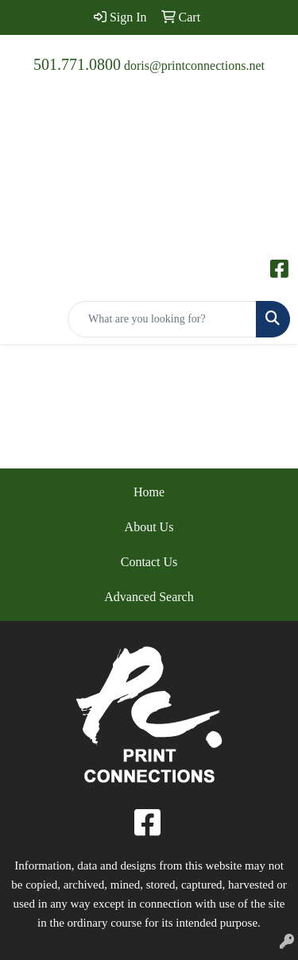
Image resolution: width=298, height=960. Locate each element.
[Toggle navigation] (24, 319)
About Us (149, 527)
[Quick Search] (162, 319)
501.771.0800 (77, 64)
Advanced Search (148, 596)
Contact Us (149, 562)
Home (149, 492)
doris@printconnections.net (194, 65)
